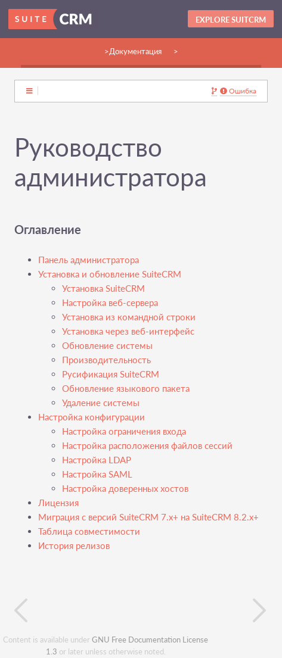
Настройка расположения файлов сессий (147, 446)
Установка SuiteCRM (103, 288)
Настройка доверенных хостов (125, 489)
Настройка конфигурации (91, 417)
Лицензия (58, 503)
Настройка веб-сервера (110, 303)
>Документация (133, 51)
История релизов (74, 546)
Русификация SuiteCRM (110, 374)
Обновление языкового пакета (126, 388)
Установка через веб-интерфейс (128, 331)
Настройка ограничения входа (124, 431)
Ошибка (238, 91)
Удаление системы (101, 403)
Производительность (106, 360)
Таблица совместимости (89, 531)
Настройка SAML (97, 474)
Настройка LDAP (96, 460)
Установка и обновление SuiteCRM (109, 274)
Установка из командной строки (129, 317)
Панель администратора (88, 260)
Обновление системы (107, 346)
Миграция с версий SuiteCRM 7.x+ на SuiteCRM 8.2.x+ (148, 517)
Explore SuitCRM (231, 19)
